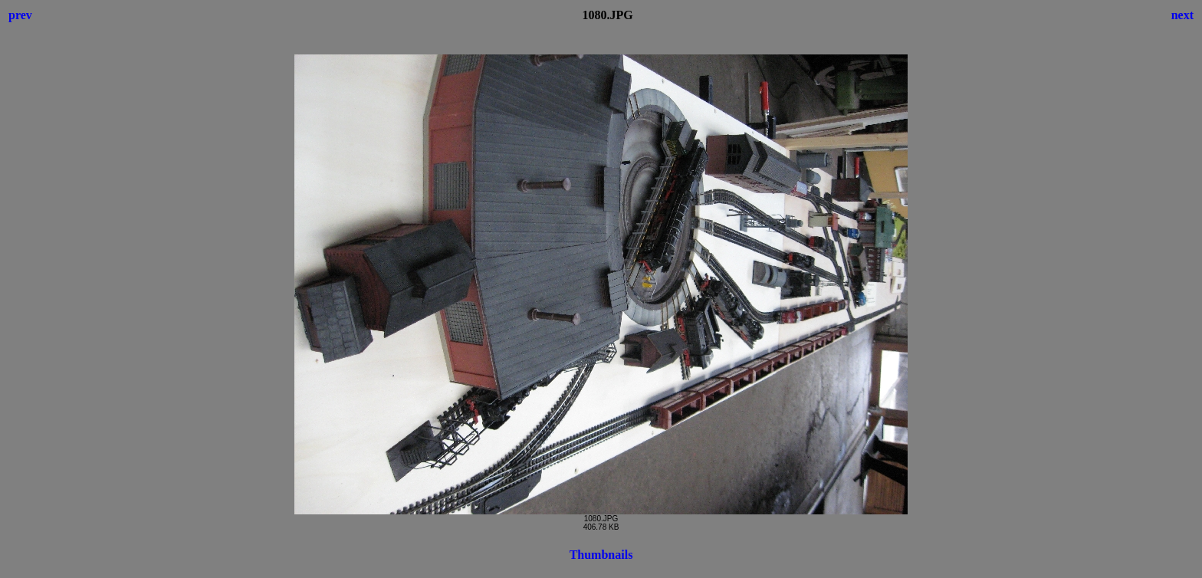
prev (20, 14)
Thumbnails (601, 554)
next (1182, 14)
